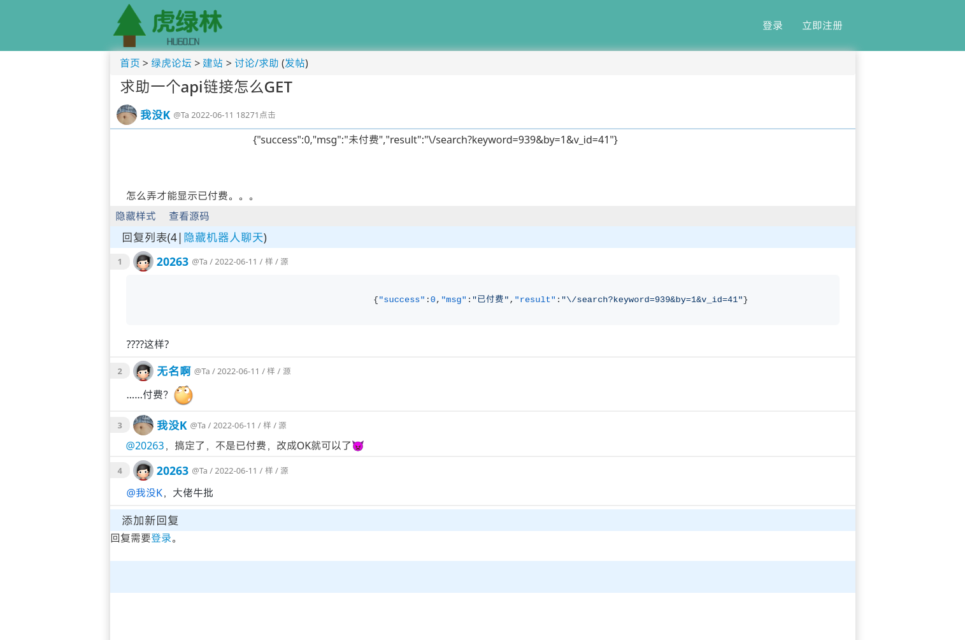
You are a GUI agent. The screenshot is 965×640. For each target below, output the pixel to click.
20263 (173, 261)
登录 (772, 25)
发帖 (295, 63)
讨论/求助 (256, 63)
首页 (130, 63)
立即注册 (822, 25)
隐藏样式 (135, 216)
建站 (213, 63)
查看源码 (189, 216)
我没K (155, 114)
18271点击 (256, 114)
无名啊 (174, 371)
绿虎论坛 (171, 63)
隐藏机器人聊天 (223, 237)
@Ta (181, 114)
